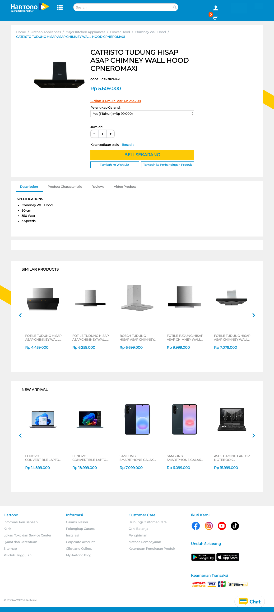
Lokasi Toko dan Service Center (27, 535)
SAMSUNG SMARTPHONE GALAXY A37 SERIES (185, 458)
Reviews (98, 186)
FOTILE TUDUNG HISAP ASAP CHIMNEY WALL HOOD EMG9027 (232, 337)
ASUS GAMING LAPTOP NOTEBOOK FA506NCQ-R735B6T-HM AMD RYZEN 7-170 (232, 458)
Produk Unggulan (18, 555)
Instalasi (72, 535)
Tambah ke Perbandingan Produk (167, 164)
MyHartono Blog (78, 555)
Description (29, 186)
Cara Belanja (138, 529)
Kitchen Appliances (46, 32)
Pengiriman (138, 535)
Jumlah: (96, 127)
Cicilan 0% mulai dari (115, 101)
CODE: (105, 79)
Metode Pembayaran (145, 542)
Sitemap (10, 548)
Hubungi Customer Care (148, 522)
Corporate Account (80, 542)
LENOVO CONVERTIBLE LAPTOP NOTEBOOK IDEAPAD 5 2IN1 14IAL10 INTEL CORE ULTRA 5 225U (43, 458)
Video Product (125, 186)
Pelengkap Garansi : (105, 107)
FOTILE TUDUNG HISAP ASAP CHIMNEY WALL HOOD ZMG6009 (43, 337)
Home (21, 32)
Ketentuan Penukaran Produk (152, 548)
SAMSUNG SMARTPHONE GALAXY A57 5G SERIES (138, 458)
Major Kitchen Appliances (85, 32)
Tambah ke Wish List (114, 164)
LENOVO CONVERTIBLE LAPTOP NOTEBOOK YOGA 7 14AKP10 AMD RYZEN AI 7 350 (90, 458)
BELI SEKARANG (142, 154)
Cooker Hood (120, 32)
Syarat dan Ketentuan (20, 542)
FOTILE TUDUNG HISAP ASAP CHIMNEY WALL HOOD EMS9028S (90, 337)
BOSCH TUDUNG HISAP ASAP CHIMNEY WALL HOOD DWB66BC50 (137, 337)
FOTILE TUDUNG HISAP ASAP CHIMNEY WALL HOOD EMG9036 (185, 337)
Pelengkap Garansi (80, 529)
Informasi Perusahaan (21, 522)
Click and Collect (79, 548)
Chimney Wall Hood (150, 32)
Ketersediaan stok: (112, 144)
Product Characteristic (65, 186)
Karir (7, 529)
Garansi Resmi (77, 522)
